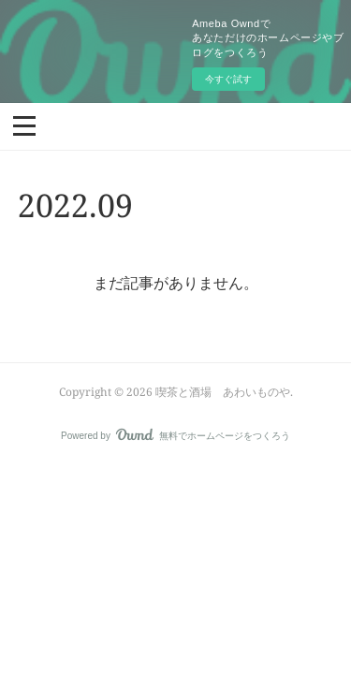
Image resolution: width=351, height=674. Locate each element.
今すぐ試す (228, 79)
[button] (24, 124)
